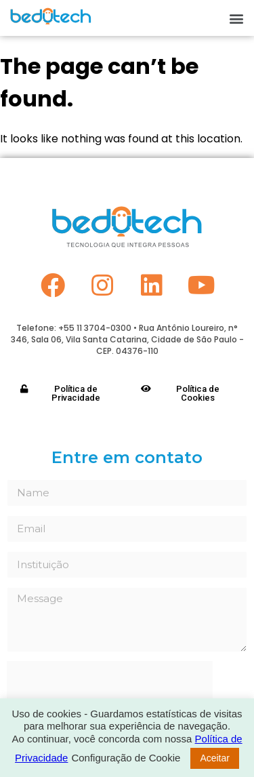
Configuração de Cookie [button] (125, 757)
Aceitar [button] (215, 758)
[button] (236, 18)
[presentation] (110, 687)
